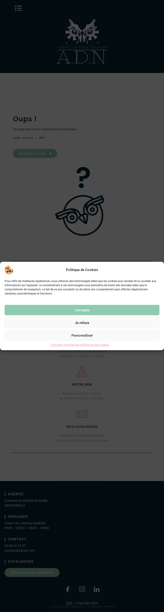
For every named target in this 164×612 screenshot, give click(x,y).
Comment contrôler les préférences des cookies (79, 345)
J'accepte (82, 310)
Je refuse (82, 323)
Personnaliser (82, 335)
